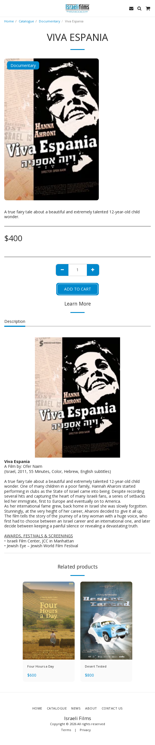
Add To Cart (77, 289)
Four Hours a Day (40, 666)
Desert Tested (95, 666)
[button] (6, 8)
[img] (49, 621)
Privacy (85, 730)
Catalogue (26, 21)
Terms (66, 730)
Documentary (49, 21)
